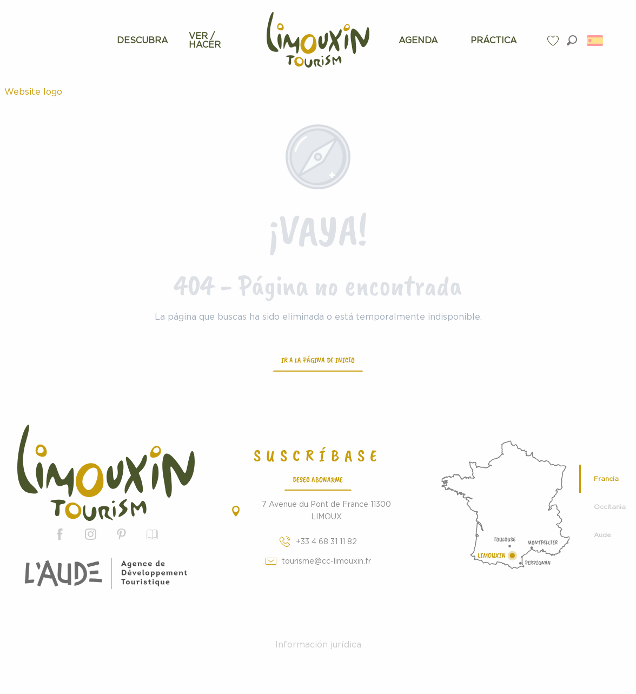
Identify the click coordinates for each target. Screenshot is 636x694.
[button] (571, 40)
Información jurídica (318, 644)
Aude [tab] (602, 535)
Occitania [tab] (610, 507)
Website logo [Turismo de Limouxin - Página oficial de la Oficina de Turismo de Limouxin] (33, 92)
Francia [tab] (606, 478)
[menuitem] (142, 40)
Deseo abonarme (318, 479)
